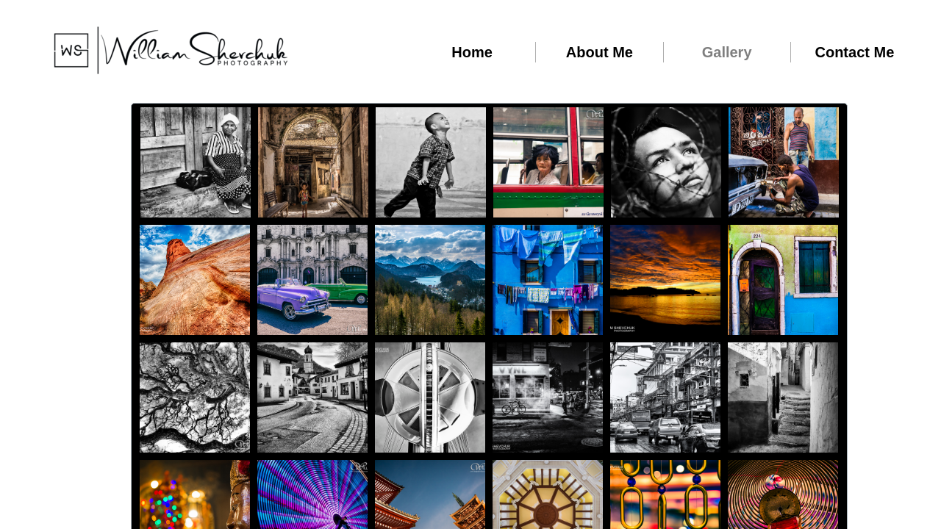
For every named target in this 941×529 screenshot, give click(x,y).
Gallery (727, 52)
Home (472, 52)
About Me (599, 52)
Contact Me (854, 52)
